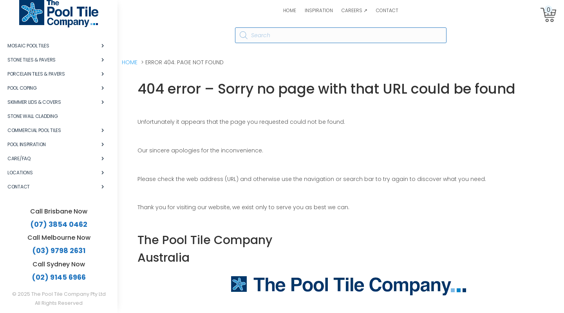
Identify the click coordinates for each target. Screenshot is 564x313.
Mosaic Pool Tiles (28, 45)
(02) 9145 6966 (59, 277)
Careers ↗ (354, 11)
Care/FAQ (19, 158)
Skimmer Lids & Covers (34, 102)
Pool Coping (22, 88)
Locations (20, 172)
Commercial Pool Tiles (34, 130)
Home (289, 11)
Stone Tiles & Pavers (31, 59)
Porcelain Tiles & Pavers (36, 74)
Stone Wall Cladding (32, 116)
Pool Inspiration (26, 144)
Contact (387, 11)
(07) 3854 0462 (58, 224)
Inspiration (319, 11)
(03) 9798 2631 (58, 250)
